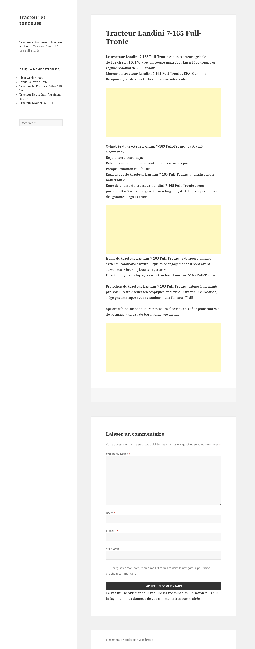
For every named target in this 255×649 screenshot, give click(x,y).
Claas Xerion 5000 (31, 78)
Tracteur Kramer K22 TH (36, 103)
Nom (111, 513)
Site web (112, 549)
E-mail (112, 531)
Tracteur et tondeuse (32, 20)
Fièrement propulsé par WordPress (129, 640)
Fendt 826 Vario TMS (33, 82)
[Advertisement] (163, 112)
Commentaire (118, 454)
